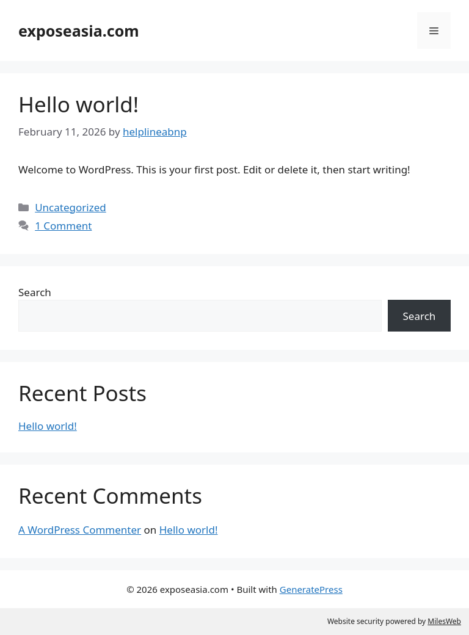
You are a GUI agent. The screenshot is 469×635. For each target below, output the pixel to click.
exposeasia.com (78, 30)
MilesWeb (444, 621)
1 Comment (63, 226)
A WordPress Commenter (79, 530)
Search (34, 292)
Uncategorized (70, 207)
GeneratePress (311, 589)
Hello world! (78, 104)
